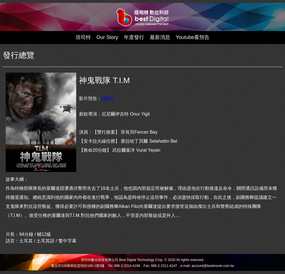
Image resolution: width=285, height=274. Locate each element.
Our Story (107, 37)
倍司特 (83, 37)
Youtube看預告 (192, 37)
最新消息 (160, 37)
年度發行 (134, 37)
